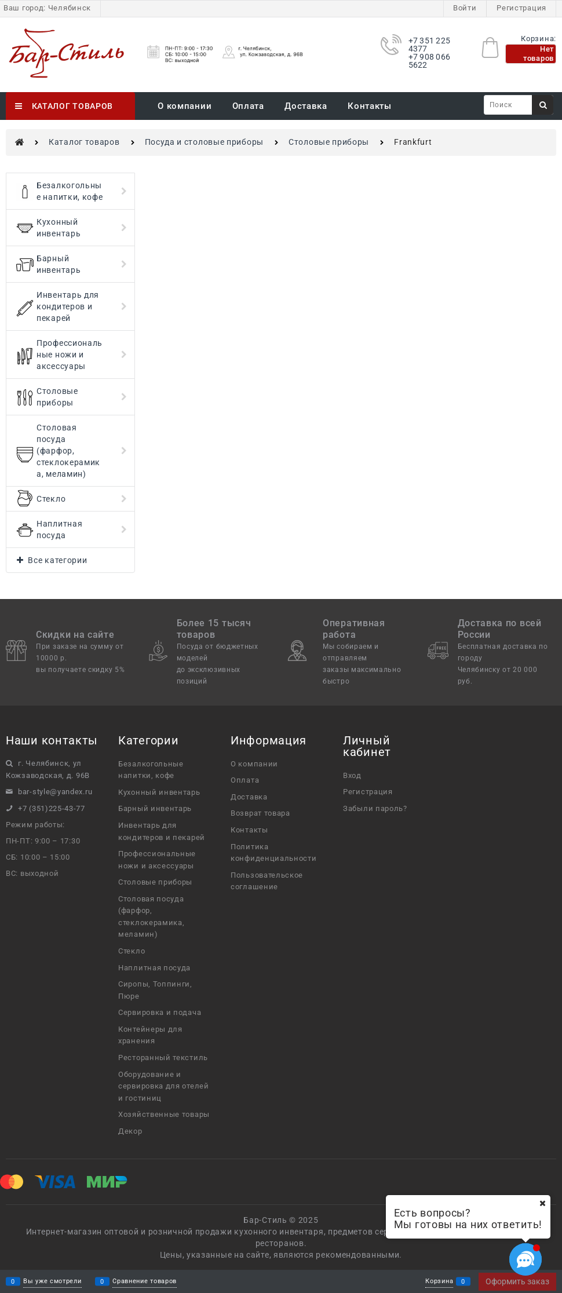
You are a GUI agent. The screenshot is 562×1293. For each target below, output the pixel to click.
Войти (465, 7)
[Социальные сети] (525, 1259)
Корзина (439, 1281)
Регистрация (521, 7)
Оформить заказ (517, 1281)
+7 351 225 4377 (429, 44)
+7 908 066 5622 (429, 61)
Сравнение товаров (144, 1281)
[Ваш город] (542, 1203)
